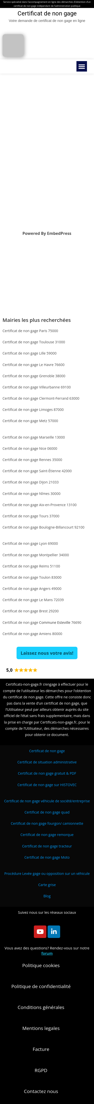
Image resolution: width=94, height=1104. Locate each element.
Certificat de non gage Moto (46, 857)
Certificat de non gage (47, 750)
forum (47, 953)
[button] (81, 66)
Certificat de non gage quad (47, 812)
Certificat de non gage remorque (47, 834)
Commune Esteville (54, 622)
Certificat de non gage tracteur (47, 846)
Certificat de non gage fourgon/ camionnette (47, 823)
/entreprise (47, 801)
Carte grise (47, 884)
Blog (47, 896)
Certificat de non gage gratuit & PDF (47, 773)
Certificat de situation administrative (47, 762)
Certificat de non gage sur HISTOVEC (46, 784)
